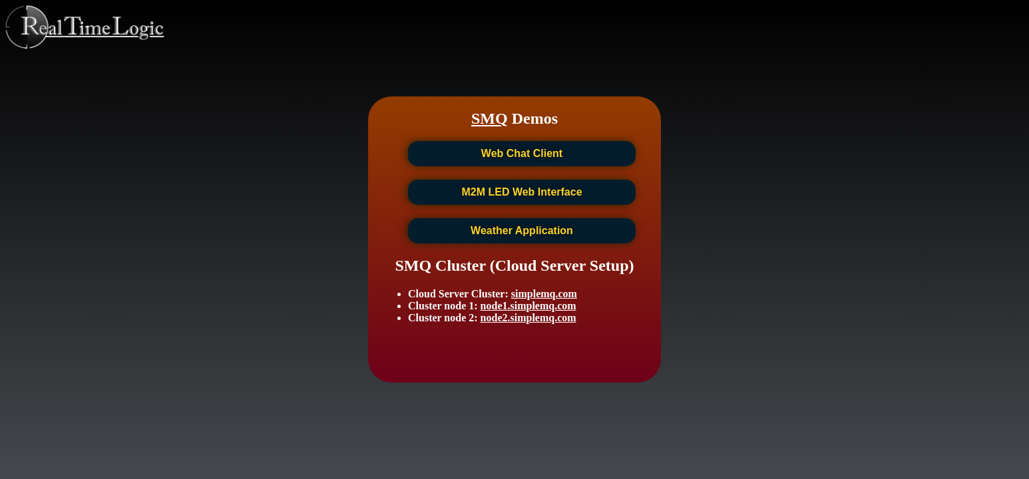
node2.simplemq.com (528, 317)
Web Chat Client (521, 153)
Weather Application (522, 230)
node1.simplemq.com (528, 305)
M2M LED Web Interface (521, 192)
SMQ (489, 118)
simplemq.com (544, 293)
